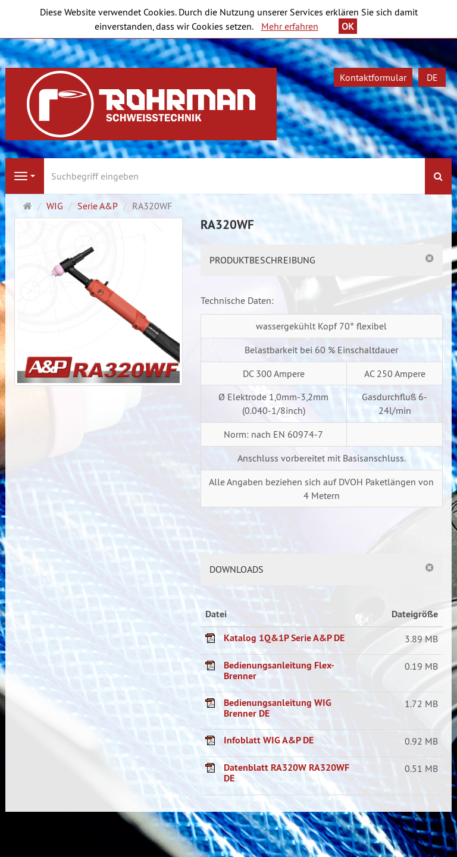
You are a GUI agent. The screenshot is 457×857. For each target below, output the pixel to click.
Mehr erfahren (289, 26)
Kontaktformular (373, 77)
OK (348, 26)
